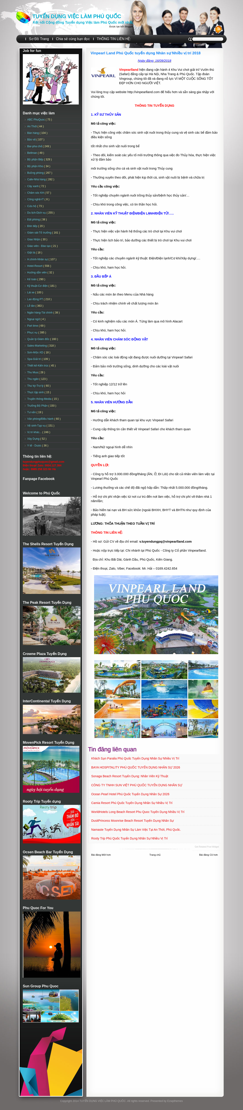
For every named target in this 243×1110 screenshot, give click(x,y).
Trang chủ (155, 854)
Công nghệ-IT (36, 199)
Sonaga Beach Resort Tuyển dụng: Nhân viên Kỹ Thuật (129, 776)
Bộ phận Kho (35, 166)
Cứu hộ (32, 206)
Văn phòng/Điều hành (40, 418)
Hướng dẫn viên (37, 272)
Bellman (32, 152)
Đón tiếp (32, 226)
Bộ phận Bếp (35, 159)
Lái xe (31, 292)
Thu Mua (33, 372)
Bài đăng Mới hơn (101, 854)
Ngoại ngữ (34, 319)
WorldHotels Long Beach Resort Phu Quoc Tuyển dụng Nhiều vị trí (137, 812)
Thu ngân (33, 379)
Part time (33, 325)
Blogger (129, 26)
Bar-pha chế (35, 146)
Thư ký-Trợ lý (35, 385)
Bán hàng (33, 133)
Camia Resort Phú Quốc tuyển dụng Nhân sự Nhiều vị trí (131, 803)
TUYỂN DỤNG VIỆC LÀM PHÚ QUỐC (76, 16)
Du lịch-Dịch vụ (36, 212)
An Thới (32, 126)
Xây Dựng (33, 438)
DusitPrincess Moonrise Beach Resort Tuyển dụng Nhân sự (132, 820)
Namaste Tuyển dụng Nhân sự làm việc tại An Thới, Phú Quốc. (136, 829)
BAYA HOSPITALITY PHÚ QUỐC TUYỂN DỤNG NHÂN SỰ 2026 (135, 767)
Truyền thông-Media (39, 398)
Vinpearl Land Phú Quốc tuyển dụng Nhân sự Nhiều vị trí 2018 (146, 53)
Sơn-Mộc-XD (35, 352)
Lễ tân (31, 305)
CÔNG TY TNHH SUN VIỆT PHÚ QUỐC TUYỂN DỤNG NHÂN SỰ (136, 785)
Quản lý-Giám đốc (38, 339)
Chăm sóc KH (36, 192)
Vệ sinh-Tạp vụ (36, 425)
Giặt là (31, 252)
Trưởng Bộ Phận (37, 405)
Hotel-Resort (35, 265)
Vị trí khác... (34, 432)
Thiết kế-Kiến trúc (38, 365)
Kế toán (32, 279)
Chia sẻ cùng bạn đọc (73, 39)
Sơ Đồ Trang (39, 39)
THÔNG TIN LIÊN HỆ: (114, 39)
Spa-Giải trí (34, 359)
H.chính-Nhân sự (38, 259)
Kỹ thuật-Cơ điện (37, 285)
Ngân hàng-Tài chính (40, 312)
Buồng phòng (35, 172)
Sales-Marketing (37, 345)
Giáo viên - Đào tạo (39, 246)
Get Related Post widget (207, 847)
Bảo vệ (31, 139)
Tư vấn (32, 412)
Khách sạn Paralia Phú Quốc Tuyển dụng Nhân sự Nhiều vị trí (135, 758)
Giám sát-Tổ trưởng (39, 232)
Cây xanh (33, 186)
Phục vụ (32, 332)
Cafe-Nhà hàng (36, 179)
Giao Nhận (34, 239)
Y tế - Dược (34, 445)
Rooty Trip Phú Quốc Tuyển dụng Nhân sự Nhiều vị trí (129, 838)
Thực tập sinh (36, 392)
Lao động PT (35, 299)
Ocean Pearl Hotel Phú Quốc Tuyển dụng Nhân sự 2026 (130, 794)
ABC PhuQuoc (36, 119)
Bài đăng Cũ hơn (208, 854)
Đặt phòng (34, 219)
